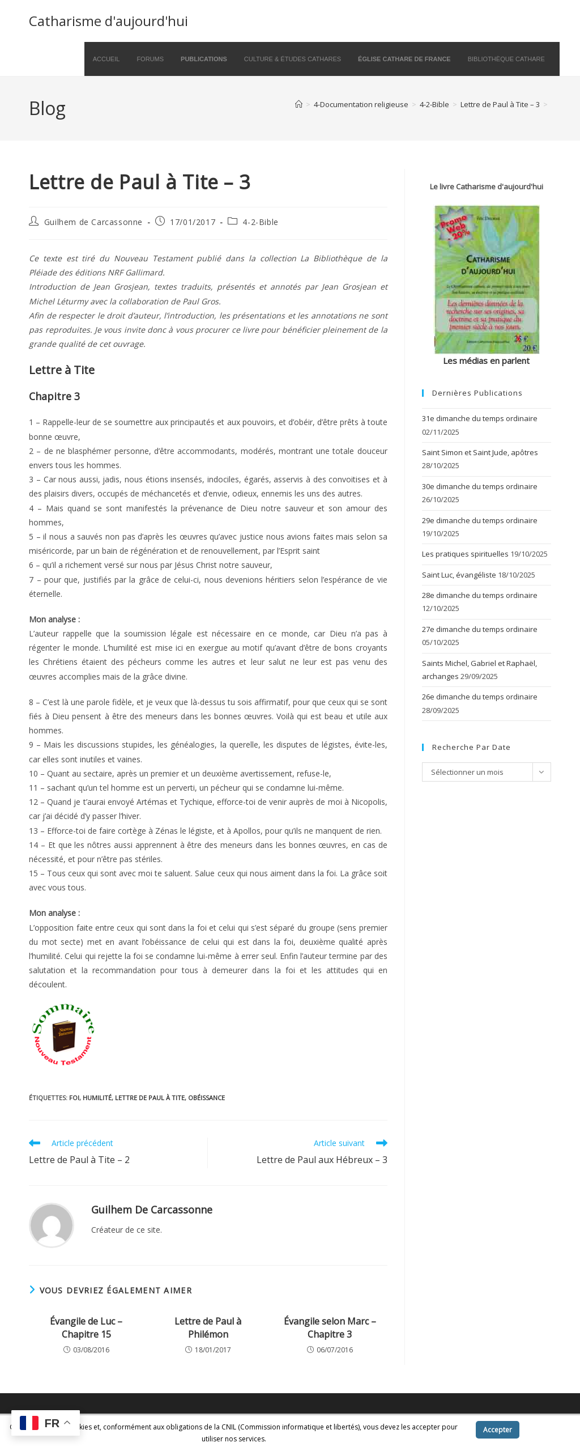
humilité (97, 1097)
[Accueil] (298, 104)
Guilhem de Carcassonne (93, 222)
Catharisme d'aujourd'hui (108, 20)
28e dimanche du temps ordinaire (480, 595)
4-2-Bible (260, 222)
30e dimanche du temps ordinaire (480, 486)
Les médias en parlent (486, 360)
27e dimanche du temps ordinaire (480, 629)
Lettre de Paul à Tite (150, 1097)
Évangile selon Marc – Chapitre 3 (330, 1327)
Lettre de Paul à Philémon (207, 1327)
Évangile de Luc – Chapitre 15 (86, 1327)
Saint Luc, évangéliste (459, 575)
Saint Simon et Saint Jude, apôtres (480, 452)
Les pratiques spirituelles (465, 554)
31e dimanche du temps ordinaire (480, 418)
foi (74, 1097)
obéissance (206, 1097)
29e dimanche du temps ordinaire (480, 520)
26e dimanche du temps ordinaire (480, 696)
